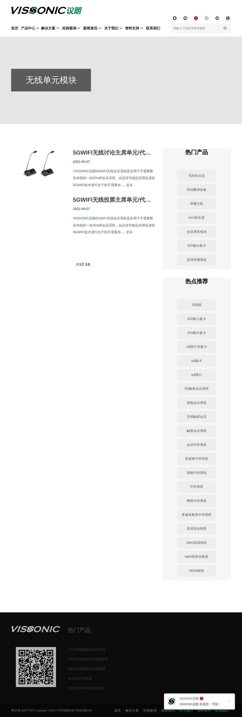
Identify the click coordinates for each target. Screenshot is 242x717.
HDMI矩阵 (196, 571)
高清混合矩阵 (197, 528)
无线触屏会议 (197, 416)
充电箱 (197, 305)
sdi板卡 (196, 361)
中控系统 (196, 486)
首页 (14, 28)
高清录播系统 (197, 260)
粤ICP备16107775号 (23, 710)
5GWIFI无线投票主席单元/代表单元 (112, 200)
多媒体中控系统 (196, 458)
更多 (129, 185)
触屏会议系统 (197, 431)
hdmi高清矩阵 (196, 543)
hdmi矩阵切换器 (196, 556)
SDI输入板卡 (196, 319)
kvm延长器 (197, 217)
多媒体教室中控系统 (197, 514)
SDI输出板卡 (196, 245)
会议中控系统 (197, 445)
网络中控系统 (197, 501)
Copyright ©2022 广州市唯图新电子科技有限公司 (64, 710)
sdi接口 (196, 375)
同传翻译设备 (197, 190)
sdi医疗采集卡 (196, 346)
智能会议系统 (197, 403)
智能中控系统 (197, 473)
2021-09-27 (81, 162)
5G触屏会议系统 (197, 388)
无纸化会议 (196, 175)
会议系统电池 (197, 232)
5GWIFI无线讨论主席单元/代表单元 (112, 153)
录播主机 (196, 203)
